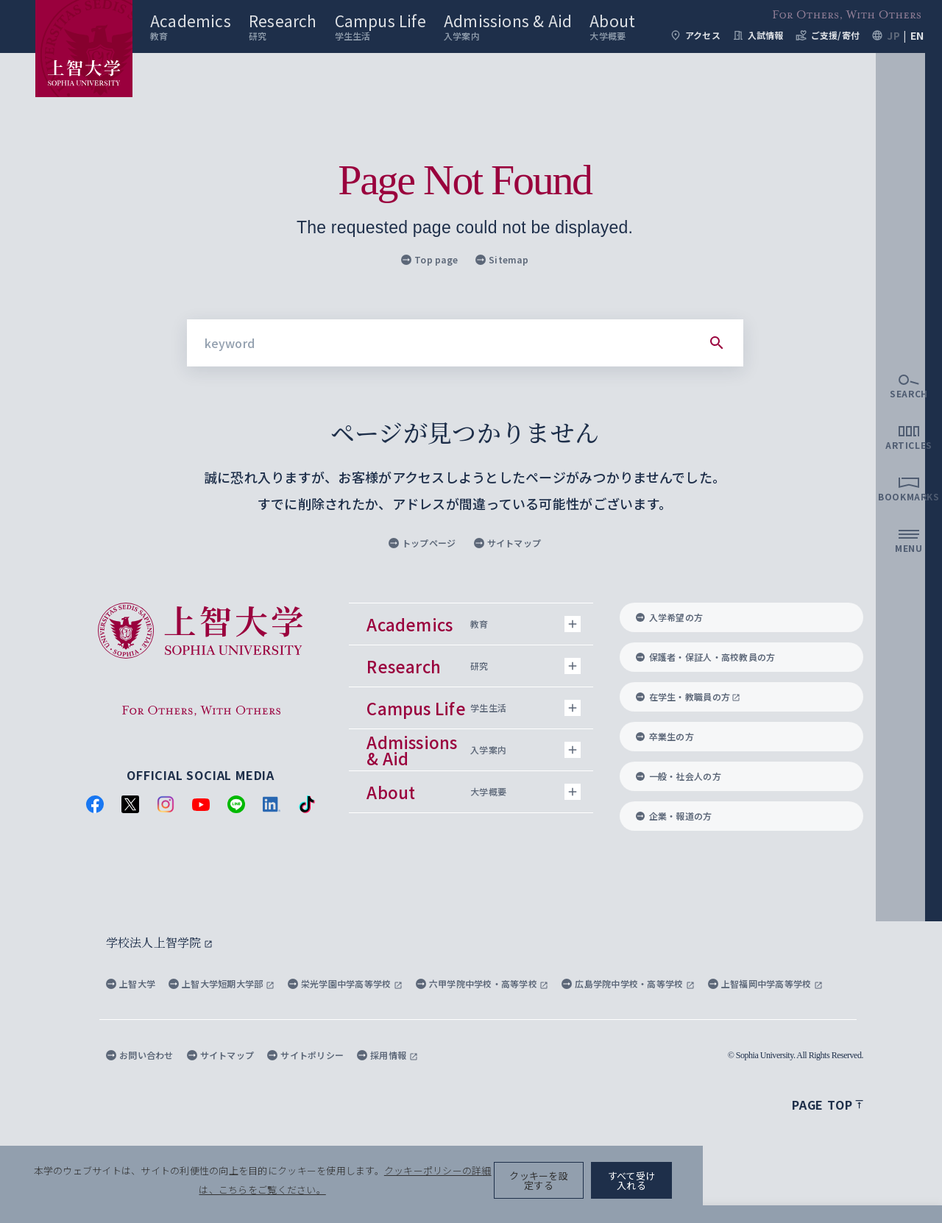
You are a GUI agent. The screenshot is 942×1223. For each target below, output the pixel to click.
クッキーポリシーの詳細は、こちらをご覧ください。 (503, 1194)
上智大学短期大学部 (222, 983)
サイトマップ (508, 542)
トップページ (422, 542)
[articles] (909, 585)
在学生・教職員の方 (688, 696)
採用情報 (387, 1055)
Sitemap (501, 259)
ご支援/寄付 (828, 59)
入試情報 (758, 59)
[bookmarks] (909, 637)
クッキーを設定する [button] (738, 1194)
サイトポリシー (305, 1055)
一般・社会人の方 (678, 776)
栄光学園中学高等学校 (345, 983)
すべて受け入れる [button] (855, 1194)
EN (917, 59)
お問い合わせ (140, 1055)
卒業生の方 (665, 736)
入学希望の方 (670, 617)
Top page (429, 259)
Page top (827, 1104)
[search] (909, 534)
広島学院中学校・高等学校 (628, 983)
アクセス (695, 59)
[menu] (909, 688)
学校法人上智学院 (159, 942)
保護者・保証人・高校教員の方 (706, 657)
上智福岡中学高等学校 (765, 983)
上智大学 (130, 983)
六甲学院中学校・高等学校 (482, 983)
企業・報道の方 (674, 815)
